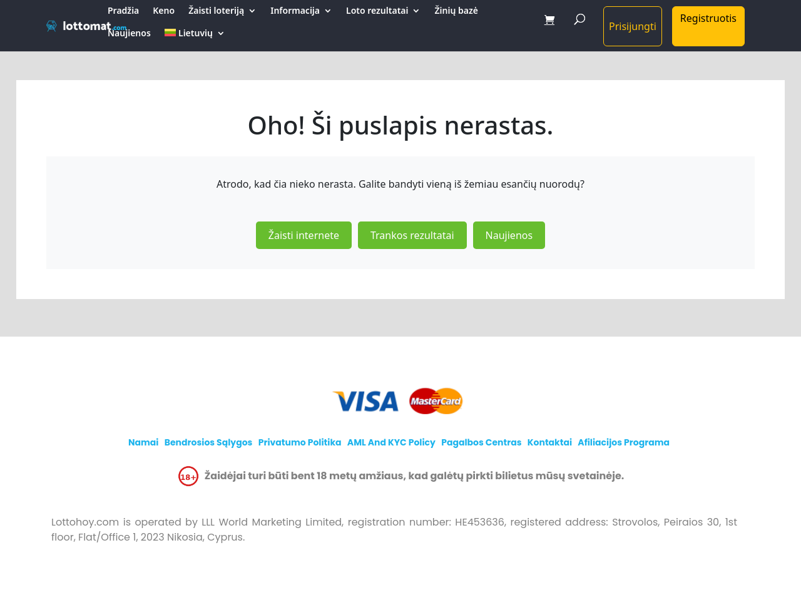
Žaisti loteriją (216, 11)
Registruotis (708, 18)
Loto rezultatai (377, 11)
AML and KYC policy (391, 442)
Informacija (295, 11)
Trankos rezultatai (412, 235)
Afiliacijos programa (624, 442)
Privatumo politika (300, 442)
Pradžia (123, 11)
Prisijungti (632, 26)
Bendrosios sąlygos (209, 442)
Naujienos (129, 34)
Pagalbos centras (481, 442)
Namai (143, 442)
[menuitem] (195, 40)
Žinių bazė (455, 11)
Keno (164, 11)
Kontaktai (550, 442)
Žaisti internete (303, 235)
